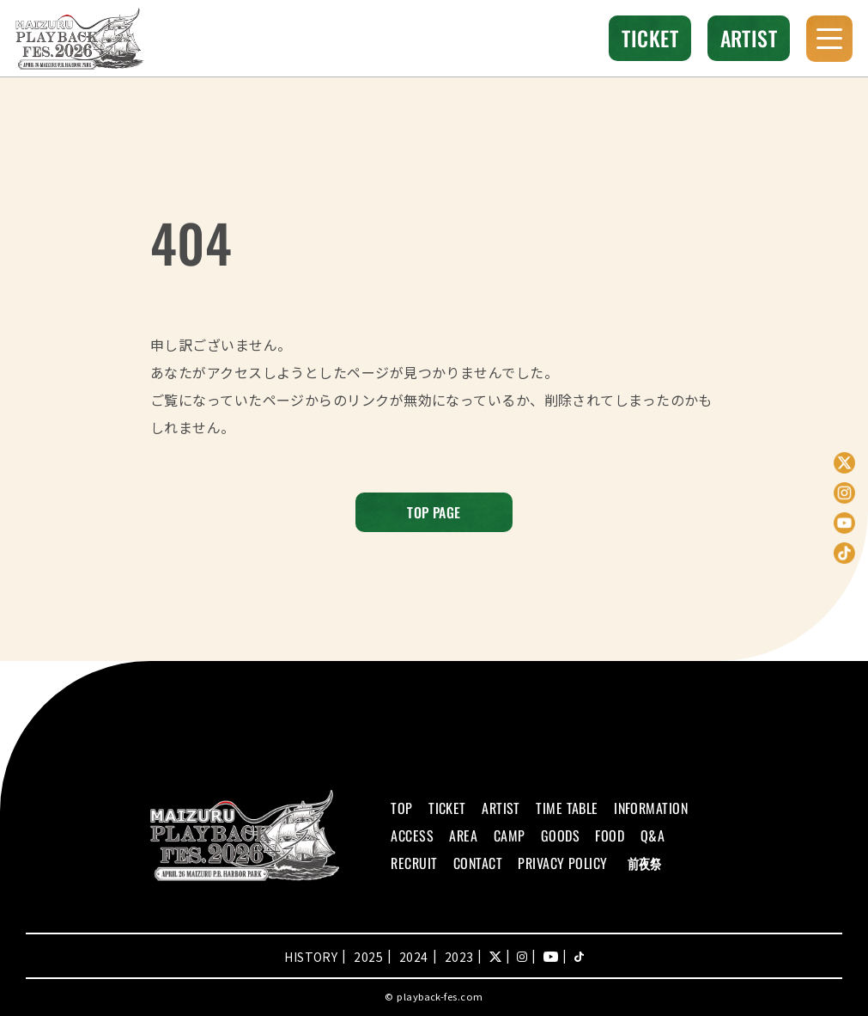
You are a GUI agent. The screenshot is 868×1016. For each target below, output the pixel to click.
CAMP (509, 835)
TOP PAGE (434, 512)
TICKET (650, 37)
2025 (368, 956)
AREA (463, 835)
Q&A (652, 835)
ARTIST (749, 37)
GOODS (560, 835)
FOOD (609, 835)
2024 (413, 956)
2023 (459, 956)
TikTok (844, 553)
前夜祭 (644, 863)
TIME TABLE (567, 808)
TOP (401, 808)
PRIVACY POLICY (562, 863)
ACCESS (412, 835)
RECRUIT (414, 863)
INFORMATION (651, 808)
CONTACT (477, 863)
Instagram (844, 493)
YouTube (844, 523)
